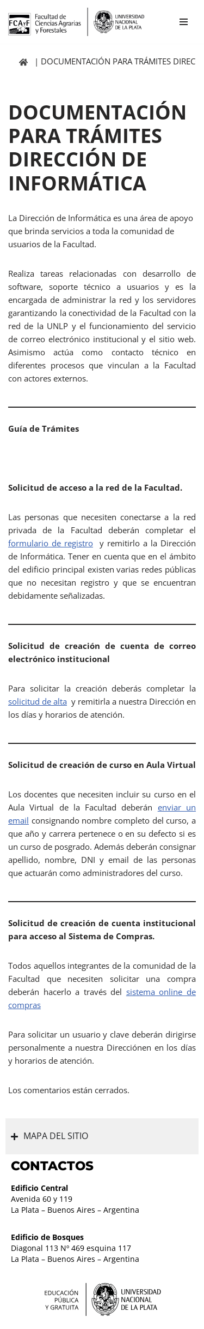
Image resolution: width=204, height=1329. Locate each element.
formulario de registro (50, 543)
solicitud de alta (37, 701)
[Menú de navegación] (183, 22)
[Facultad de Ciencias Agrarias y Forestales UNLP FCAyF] (76, 22)
